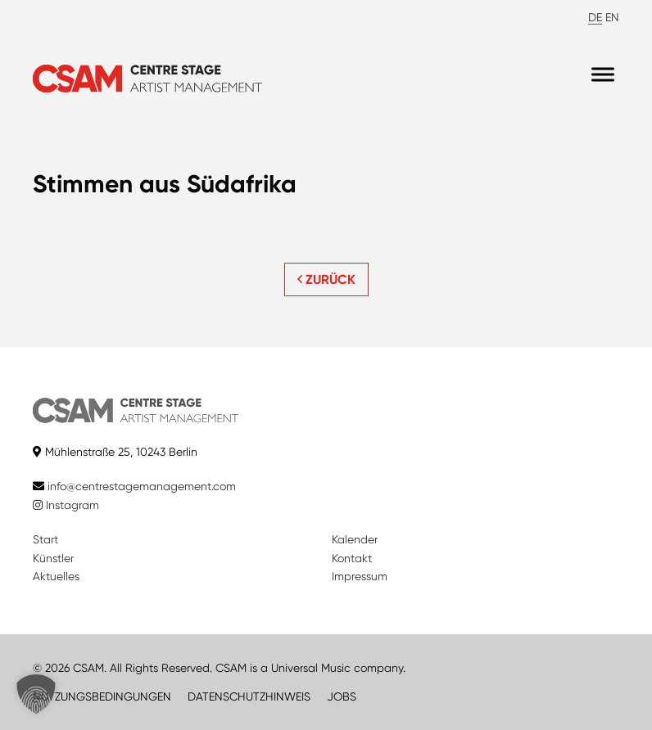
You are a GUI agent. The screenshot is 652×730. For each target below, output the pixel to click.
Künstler (53, 558)
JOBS (341, 696)
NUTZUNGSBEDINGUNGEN (102, 696)
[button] (36, 694)
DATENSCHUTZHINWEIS (249, 696)
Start (45, 539)
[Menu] (602, 75)
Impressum (359, 576)
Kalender (355, 539)
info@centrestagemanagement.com (142, 486)
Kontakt (352, 558)
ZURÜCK (326, 279)
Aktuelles (56, 576)
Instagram (66, 504)
